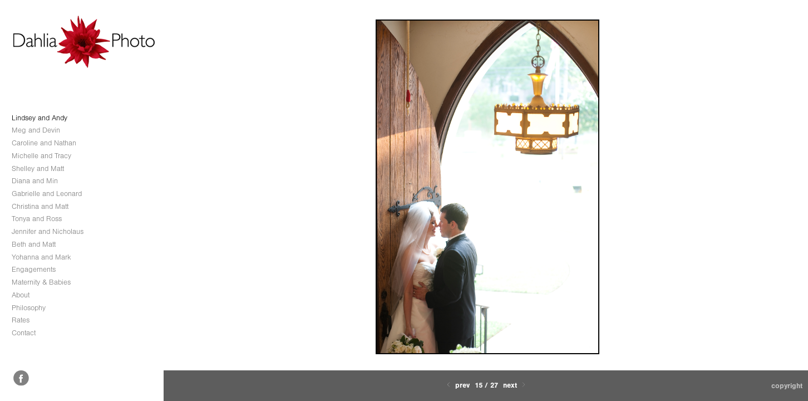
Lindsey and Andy (39, 118)
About (20, 295)
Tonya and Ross (37, 218)
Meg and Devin (36, 130)
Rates (20, 320)
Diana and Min (35, 181)
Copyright (786, 386)
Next (515, 385)
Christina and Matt (40, 206)
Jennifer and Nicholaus (47, 231)
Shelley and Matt (38, 168)
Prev (457, 385)
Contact (24, 333)
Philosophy (29, 308)
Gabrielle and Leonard (47, 193)
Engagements (34, 269)
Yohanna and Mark (41, 257)
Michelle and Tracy (41, 155)
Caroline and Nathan (44, 143)
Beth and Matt (34, 244)
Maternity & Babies (41, 282)
